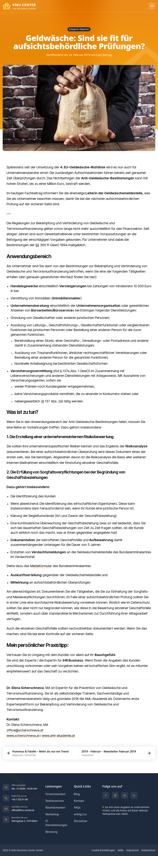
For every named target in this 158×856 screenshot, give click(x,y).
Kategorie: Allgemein (79, 29)
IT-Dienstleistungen (57, 823)
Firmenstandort (55, 794)
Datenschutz (148, 850)
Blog (77, 794)
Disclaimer (80, 821)
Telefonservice (54, 801)
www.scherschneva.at (23, 736)
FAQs (77, 808)
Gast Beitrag (104, 55)
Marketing (52, 814)
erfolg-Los (80, 814)
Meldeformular (41, 566)
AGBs (121, 850)
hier (92, 277)
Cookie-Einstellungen (103, 850)
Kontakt (79, 801)
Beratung (51, 832)
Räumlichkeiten (55, 808)
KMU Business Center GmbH (27, 850)
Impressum (132, 850)
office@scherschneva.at (25, 730)
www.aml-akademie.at (58, 736)
